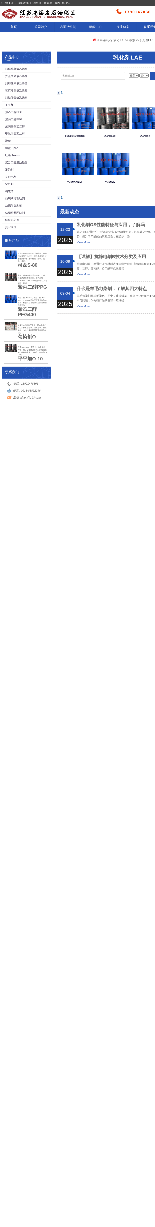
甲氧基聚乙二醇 (15, 133)
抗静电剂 (10, 176)
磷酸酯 (9, 191)
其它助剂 (10, 227)
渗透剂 (9, 184)
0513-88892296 (31, 390)
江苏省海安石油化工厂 (111, 40)
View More (83, 242)
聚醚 (8, 140)
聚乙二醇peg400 (20, 3)
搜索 (132, 40)
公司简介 (41, 27)
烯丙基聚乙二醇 (15, 126)
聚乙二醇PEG (13, 112)
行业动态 (122, 27)
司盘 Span (11, 148)
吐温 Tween (12, 155)
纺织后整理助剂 (15, 212)
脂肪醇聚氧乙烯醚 (16, 69)
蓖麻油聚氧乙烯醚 (16, 90)
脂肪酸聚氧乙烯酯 (16, 83)
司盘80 (48, 3)
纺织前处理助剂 (15, 198)
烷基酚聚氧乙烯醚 (16, 76)
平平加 (9, 104)
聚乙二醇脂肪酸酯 (16, 162)
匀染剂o (36, 3)
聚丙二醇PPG (62, 3)
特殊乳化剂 (12, 220)
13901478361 (29, 383)
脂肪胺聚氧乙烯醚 (16, 97)
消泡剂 (9, 169)
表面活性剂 (68, 27)
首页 (14, 27)
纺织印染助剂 (13, 205)
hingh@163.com (30, 397)
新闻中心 (95, 27)
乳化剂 (4, 3)
